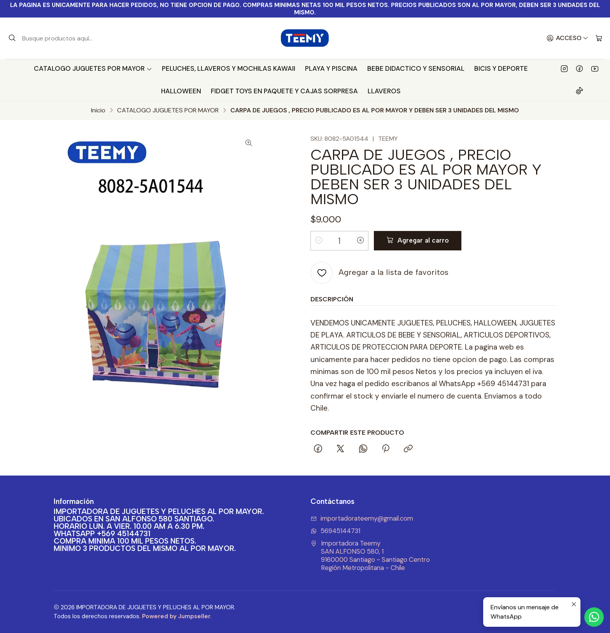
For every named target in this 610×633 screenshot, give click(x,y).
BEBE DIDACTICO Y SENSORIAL (416, 68)
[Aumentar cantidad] (360, 240)
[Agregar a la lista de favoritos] (379, 273)
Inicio (98, 110)
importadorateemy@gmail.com (361, 518)
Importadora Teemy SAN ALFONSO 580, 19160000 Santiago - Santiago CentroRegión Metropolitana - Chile (370, 555)
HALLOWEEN (181, 91)
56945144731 (335, 531)
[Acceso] (567, 38)
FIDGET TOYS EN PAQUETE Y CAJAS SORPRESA (284, 91)
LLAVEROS (384, 91)
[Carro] (599, 38)
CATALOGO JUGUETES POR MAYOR (93, 68)
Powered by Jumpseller (176, 616)
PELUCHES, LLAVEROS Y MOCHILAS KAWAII (228, 68)
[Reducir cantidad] (318, 240)
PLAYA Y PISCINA (331, 68)
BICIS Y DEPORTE (501, 68)
